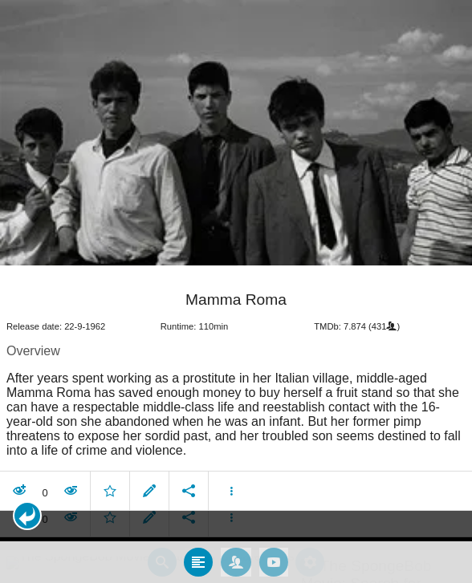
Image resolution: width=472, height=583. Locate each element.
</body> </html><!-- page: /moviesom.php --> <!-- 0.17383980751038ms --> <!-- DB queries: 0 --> (236, 291)
